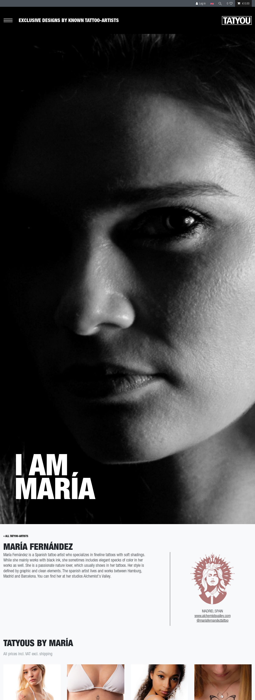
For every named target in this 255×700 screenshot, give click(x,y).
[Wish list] (229, 3)
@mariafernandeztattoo (212, 620)
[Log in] (200, 3)
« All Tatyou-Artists (15, 536)
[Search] (220, 3)
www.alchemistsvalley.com (213, 615)
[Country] (212, 3)
